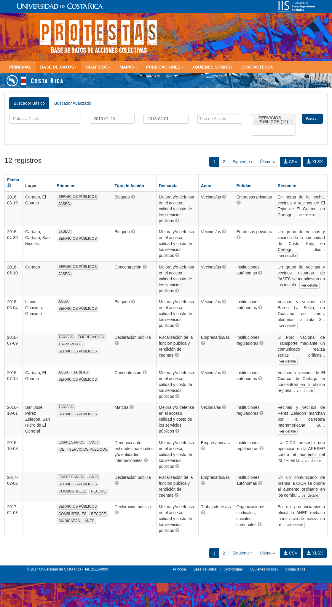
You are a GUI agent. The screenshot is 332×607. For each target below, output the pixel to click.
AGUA (63, 301)
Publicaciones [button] (164, 67)
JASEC (64, 204)
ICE (61, 449)
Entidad (244, 185)
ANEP (89, 521)
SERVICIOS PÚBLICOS (77, 197)
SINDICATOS (69, 521)
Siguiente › (242, 161)
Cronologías (233, 569)
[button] (133, 197)
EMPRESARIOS (91, 337)
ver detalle (307, 215)
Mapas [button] (128, 67)
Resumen (287, 185)
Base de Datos (205, 569)
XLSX (315, 161)
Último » (267, 161)
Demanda (168, 185)
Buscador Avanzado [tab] (72, 103)
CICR (93, 442)
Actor (206, 185)
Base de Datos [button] (58, 67)
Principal (20, 67)
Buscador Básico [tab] (29, 103)
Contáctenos (258, 67)
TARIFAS (65, 337)
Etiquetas (66, 185)
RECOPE (98, 491)
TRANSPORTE (70, 344)
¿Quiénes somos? (212, 67)
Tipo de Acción (129, 185)
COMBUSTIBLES (72, 491)
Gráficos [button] (98, 67)
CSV (291, 161)
